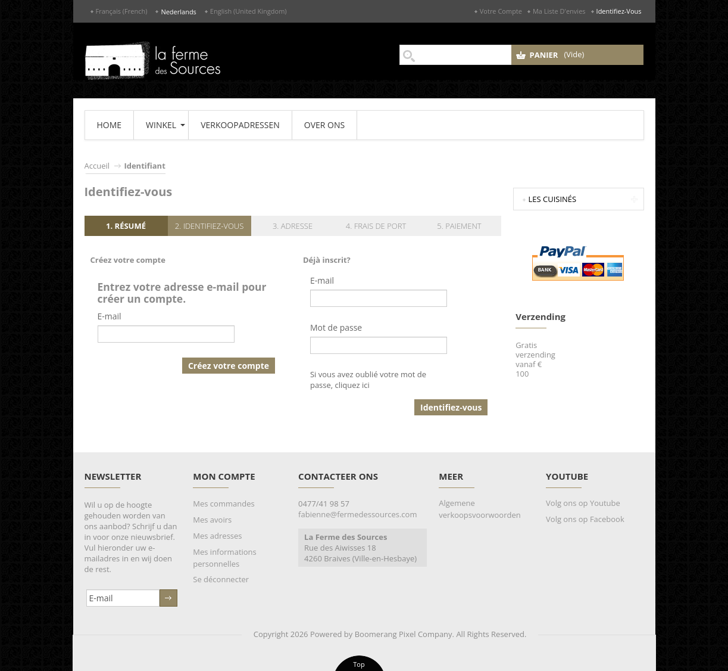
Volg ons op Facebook (585, 519)
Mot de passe (336, 327)
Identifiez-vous (619, 11)
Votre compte (501, 11)
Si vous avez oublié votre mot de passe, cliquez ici (368, 379)
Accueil (97, 165)
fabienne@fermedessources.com (357, 514)
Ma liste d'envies (559, 11)
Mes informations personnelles (225, 557)
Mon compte (224, 476)
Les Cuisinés (553, 199)
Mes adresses (217, 535)
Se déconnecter (221, 579)
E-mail (109, 316)
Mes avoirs (212, 519)
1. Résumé (126, 225)
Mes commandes (223, 503)
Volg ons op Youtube (583, 503)
